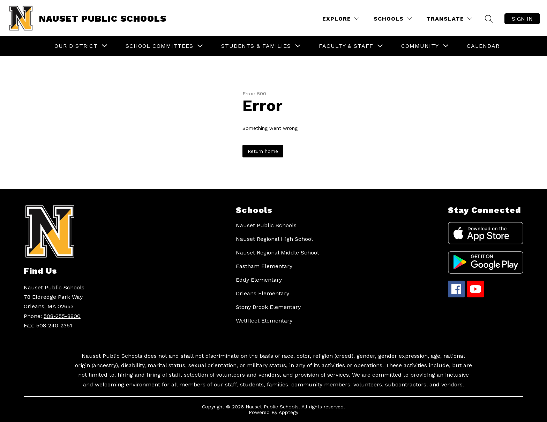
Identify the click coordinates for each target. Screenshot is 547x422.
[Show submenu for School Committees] (159, 46)
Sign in (522, 18)
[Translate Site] (449, 18)
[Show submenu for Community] (420, 46)
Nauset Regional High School (274, 239)
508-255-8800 (62, 316)
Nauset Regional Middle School (277, 252)
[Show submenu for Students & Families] (256, 46)
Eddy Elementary (259, 279)
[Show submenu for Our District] (76, 46)
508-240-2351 (54, 325)
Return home (263, 151)
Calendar (483, 46)
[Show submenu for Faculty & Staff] (346, 46)
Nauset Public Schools (266, 225)
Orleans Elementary (262, 293)
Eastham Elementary (264, 266)
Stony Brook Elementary (268, 307)
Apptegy (288, 412)
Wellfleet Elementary (264, 320)
